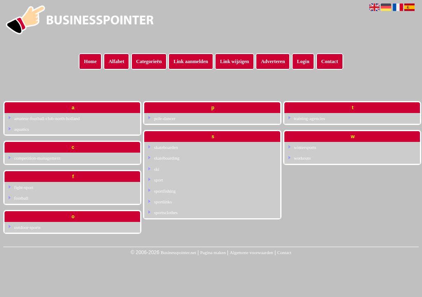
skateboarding (167, 158)
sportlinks (163, 201)
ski (156, 169)
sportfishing (165, 191)
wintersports (305, 147)
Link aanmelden (190, 61)
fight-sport (23, 187)
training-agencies (309, 118)
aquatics (21, 129)
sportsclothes (166, 212)
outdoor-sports (27, 227)
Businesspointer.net (178, 252)
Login (303, 61)
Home (90, 61)
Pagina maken (213, 252)
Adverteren (273, 61)
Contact (329, 61)
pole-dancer (165, 118)
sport (158, 179)
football (21, 198)
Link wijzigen (234, 61)
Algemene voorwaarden (251, 252)
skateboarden (166, 147)
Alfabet (116, 61)
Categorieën (149, 61)
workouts (302, 158)
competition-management (37, 158)
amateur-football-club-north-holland (47, 118)
